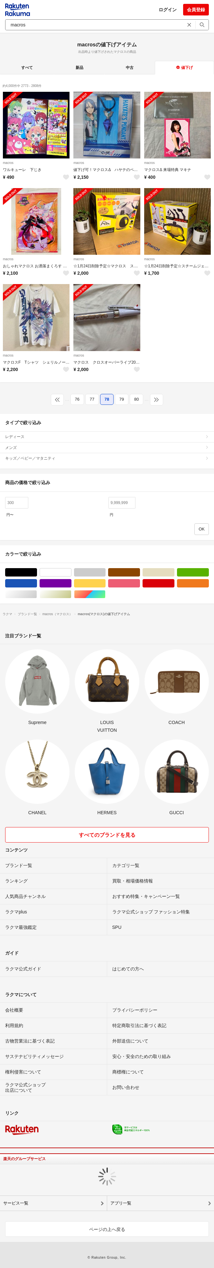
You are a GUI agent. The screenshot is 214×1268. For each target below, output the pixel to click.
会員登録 (196, 9)
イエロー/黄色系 (105, 583)
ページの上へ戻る (107, 1229)
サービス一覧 (15, 1203)
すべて (27, 67)
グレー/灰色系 (105, 572)
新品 (79, 67)
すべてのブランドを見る (107, 835)
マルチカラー (105, 594)
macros (8, 163)
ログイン (168, 9)
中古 (130, 67)
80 (136, 399)
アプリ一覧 (120, 1203)
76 (77, 399)
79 (121, 399)
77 (92, 399)
